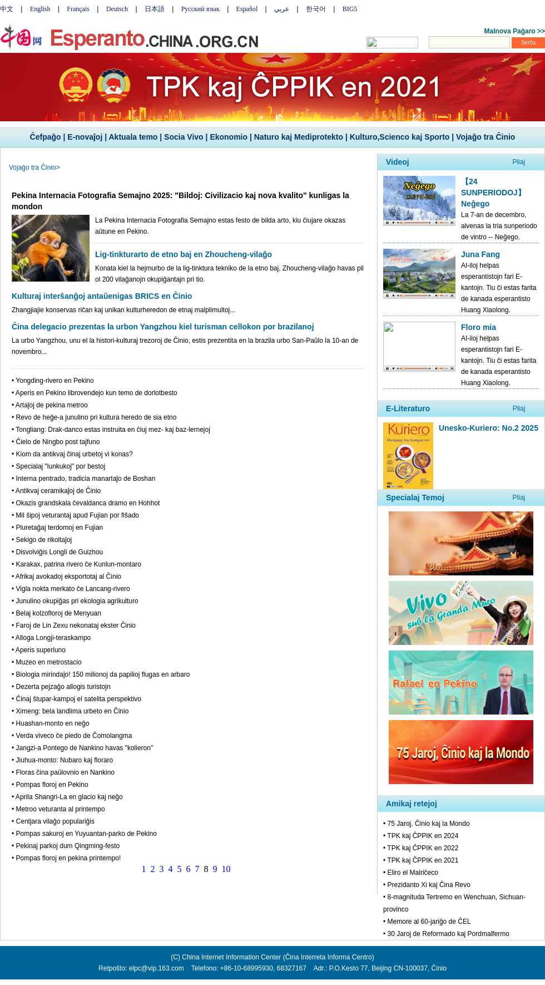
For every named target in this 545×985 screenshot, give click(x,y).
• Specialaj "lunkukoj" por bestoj (58, 466)
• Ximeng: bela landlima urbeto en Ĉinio (70, 711)
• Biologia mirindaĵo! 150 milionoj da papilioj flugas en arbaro (101, 674)
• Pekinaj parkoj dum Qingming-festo (66, 846)
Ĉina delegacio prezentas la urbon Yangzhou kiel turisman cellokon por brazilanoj (163, 326)
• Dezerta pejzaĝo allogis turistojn (61, 687)
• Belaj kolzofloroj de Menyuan (56, 613)
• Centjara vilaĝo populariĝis (53, 821)
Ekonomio (228, 136)
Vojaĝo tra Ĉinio (485, 136)
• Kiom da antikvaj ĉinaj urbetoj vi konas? (72, 454)
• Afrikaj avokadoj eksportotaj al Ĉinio (66, 576)
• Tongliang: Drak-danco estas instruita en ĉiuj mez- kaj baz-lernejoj (111, 430)
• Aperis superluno (39, 650)
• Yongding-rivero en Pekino (53, 381)
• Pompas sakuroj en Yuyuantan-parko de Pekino (84, 834)
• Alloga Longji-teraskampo (51, 638)
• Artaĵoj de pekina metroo (50, 405)
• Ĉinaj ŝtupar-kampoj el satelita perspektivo (76, 699)
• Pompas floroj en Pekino (50, 785)
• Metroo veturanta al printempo (58, 809)
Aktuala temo (132, 136)
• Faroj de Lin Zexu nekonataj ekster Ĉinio (74, 625)
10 (226, 869)
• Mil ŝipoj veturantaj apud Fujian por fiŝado (75, 515)
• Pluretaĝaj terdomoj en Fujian (57, 527)
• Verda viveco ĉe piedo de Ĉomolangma (72, 736)
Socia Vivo (184, 136)
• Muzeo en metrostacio (47, 662)
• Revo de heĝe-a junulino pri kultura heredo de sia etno (94, 417)
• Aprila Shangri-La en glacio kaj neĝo (67, 797)
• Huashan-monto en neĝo (51, 723)
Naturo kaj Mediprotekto (298, 136)
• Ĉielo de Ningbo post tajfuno (56, 442)
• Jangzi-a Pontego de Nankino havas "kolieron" (82, 748)
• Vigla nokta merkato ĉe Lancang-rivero (71, 589)
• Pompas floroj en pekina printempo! (66, 858)
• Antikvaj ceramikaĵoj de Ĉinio (56, 491)
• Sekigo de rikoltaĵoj (42, 540)
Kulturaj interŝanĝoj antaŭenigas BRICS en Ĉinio (102, 296)
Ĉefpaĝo (45, 136)
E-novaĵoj (84, 136)
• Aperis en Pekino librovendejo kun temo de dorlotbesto (94, 393)
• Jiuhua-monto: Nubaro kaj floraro (62, 760)
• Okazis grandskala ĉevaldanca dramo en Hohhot (86, 503)
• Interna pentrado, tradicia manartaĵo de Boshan (83, 478)
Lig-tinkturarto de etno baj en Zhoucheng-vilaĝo (183, 254)
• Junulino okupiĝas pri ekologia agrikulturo (75, 601)
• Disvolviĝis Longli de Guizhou (57, 552)
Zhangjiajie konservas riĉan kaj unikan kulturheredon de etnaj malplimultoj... (123, 310)
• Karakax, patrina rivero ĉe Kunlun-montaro (76, 564)
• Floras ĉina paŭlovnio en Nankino (63, 772)
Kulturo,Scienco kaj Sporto (400, 136)
